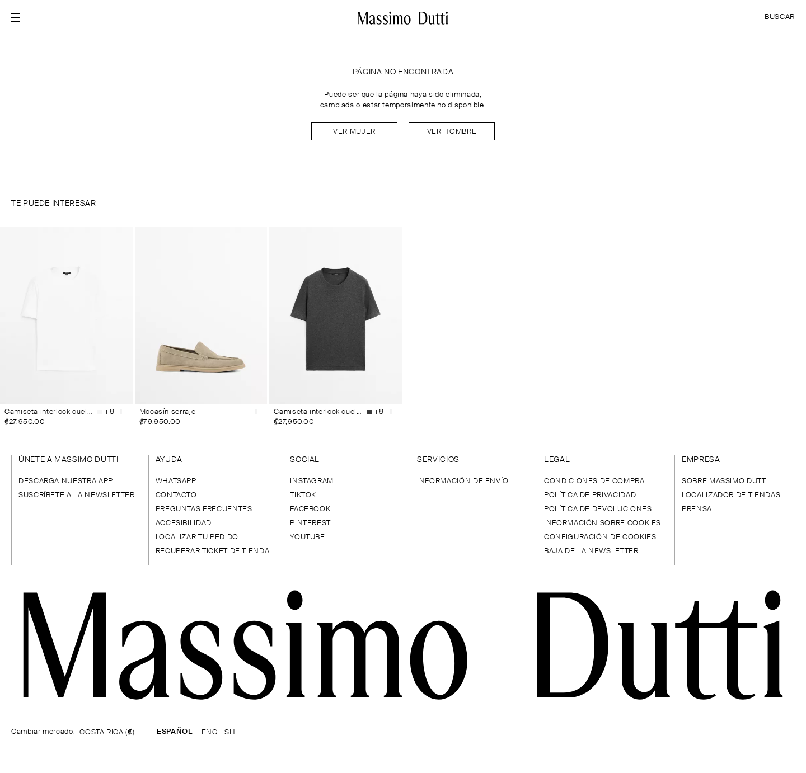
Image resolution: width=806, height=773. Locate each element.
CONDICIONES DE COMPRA (594, 481)
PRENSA (697, 509)
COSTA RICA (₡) (106, 732)
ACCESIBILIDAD (184, 523)
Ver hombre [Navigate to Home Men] (451, 131)
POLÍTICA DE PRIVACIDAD (590, 495)
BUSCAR (780, 17)
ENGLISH (218, 732)
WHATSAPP (176, 481)
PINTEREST (310, 523)
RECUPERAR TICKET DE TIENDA (213, 551)
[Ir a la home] (403, 18)
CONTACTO (176, 495)
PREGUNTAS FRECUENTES (204, 509)
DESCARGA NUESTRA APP (65, 481)
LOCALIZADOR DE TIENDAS (731, 495)
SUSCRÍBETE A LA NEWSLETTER (76, 495)
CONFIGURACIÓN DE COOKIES (600, 537)
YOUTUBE (307, 537)
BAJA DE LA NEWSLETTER (591, 551)
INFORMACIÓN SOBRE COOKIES (602, 523)
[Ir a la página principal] (403, 645)
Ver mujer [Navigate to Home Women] (354, 131)
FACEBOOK (310, 509)
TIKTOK (303, 495)
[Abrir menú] (19, 18)
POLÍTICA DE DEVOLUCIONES (598, 509)
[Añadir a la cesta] (121, 412)
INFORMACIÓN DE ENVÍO (463, 481)
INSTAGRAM (312, 481)
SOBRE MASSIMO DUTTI (725, 481)
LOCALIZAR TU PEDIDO (197, 537)
